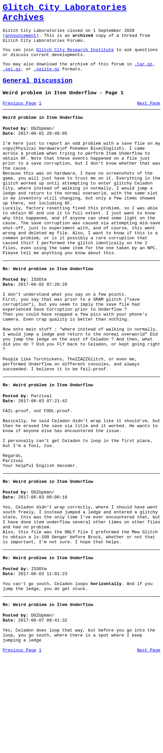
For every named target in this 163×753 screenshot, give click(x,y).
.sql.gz (12, 80)
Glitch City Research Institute (75, 57)
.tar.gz (144, 74)
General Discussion (38, 92)
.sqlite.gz (47, 80)
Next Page (148, 117)
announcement (20, 41)
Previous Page (19, 117)
